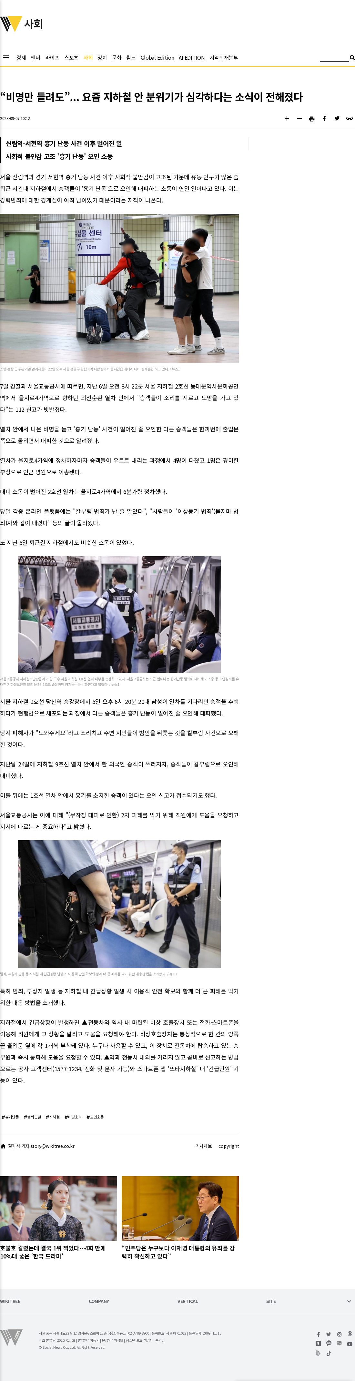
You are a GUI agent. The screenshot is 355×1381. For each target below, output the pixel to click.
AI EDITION (192, 57)
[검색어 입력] (334, 58)
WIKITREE (10, 1301)
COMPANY (99, 1301)
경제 (21, 57)
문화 (116, 57)
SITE (271, 1301)
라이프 (52, 57)
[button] (286, 119)
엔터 (35, 57)
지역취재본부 (223, 57)
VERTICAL (188, 1301)
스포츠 (71, 57)
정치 (102, 57)
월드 (131, 57)
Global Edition (157, 57)
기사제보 (204, 1146)
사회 (88, 57)
